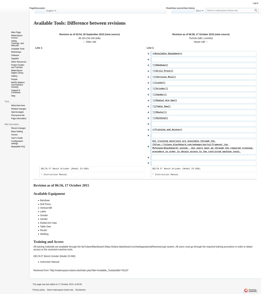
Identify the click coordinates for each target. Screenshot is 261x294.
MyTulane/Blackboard (92, 246)
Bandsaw (45, 200)
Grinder (44, 215)
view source (112, 34)
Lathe (43, 211)
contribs (208, 38)
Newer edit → (201, 41)
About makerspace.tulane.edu (60, 290)
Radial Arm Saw (48, 223)
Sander (44, 219)
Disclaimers (80, 290)
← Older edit (89, 41)
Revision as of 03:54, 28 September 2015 (81, 34)
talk (98, 38)
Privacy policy (39, 290)
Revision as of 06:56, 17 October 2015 (193, 34)
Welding (44, 234)
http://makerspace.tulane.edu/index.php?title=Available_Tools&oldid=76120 (89, 270)
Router (43, 230)
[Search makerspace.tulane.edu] (232, 10)
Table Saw (45, 226)
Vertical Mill (46, 207)
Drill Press (45, 204)
